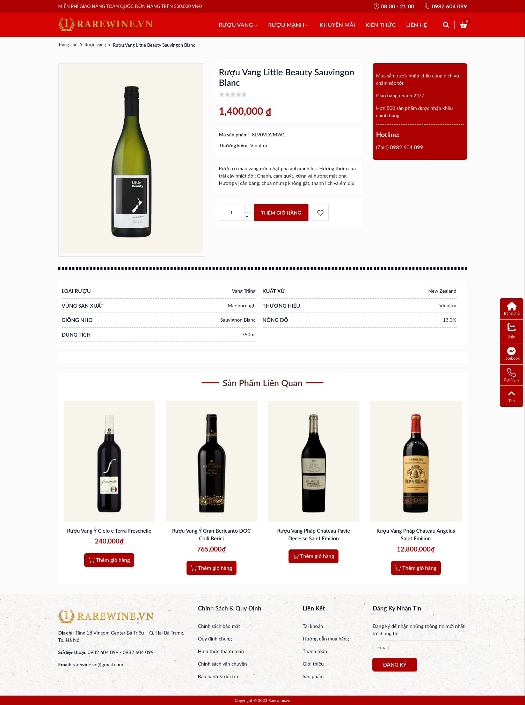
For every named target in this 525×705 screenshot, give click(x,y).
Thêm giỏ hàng (281, 213)
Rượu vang (95, 44)
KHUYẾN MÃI (337, 24)
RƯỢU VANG (238, 24)
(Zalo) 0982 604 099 (399, 147)
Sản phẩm (312, 676)
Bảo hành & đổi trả (218, 676)
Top (511, 396)
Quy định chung (215, 639)
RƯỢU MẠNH (288, 24)
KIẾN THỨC (380, 24)
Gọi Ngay (511, 375)
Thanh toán (314, 651)
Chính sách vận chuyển (222, 664)
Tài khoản (312, 626)
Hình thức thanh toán (221, 651)
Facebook (512, 353)
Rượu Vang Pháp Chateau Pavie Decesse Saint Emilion (313, 534)
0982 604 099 (446, 6)
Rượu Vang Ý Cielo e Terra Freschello (109, 530)
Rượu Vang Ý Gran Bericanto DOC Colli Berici (211, 534)
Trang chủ (68, 44)
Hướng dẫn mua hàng (325, 639)
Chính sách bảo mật (219, 626)
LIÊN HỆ (416, 24)
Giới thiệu (312, 664)
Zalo (512, 331)
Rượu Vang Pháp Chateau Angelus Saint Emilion (416, 534)
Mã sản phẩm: (234, 134)
